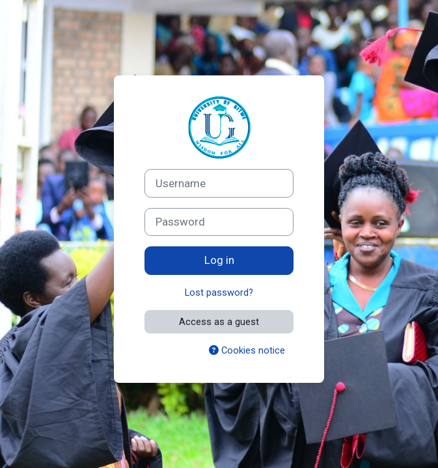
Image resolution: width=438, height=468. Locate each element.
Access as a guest (219, 322)
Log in (219, 260)
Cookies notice (247, 350)
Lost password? (219, 292)
